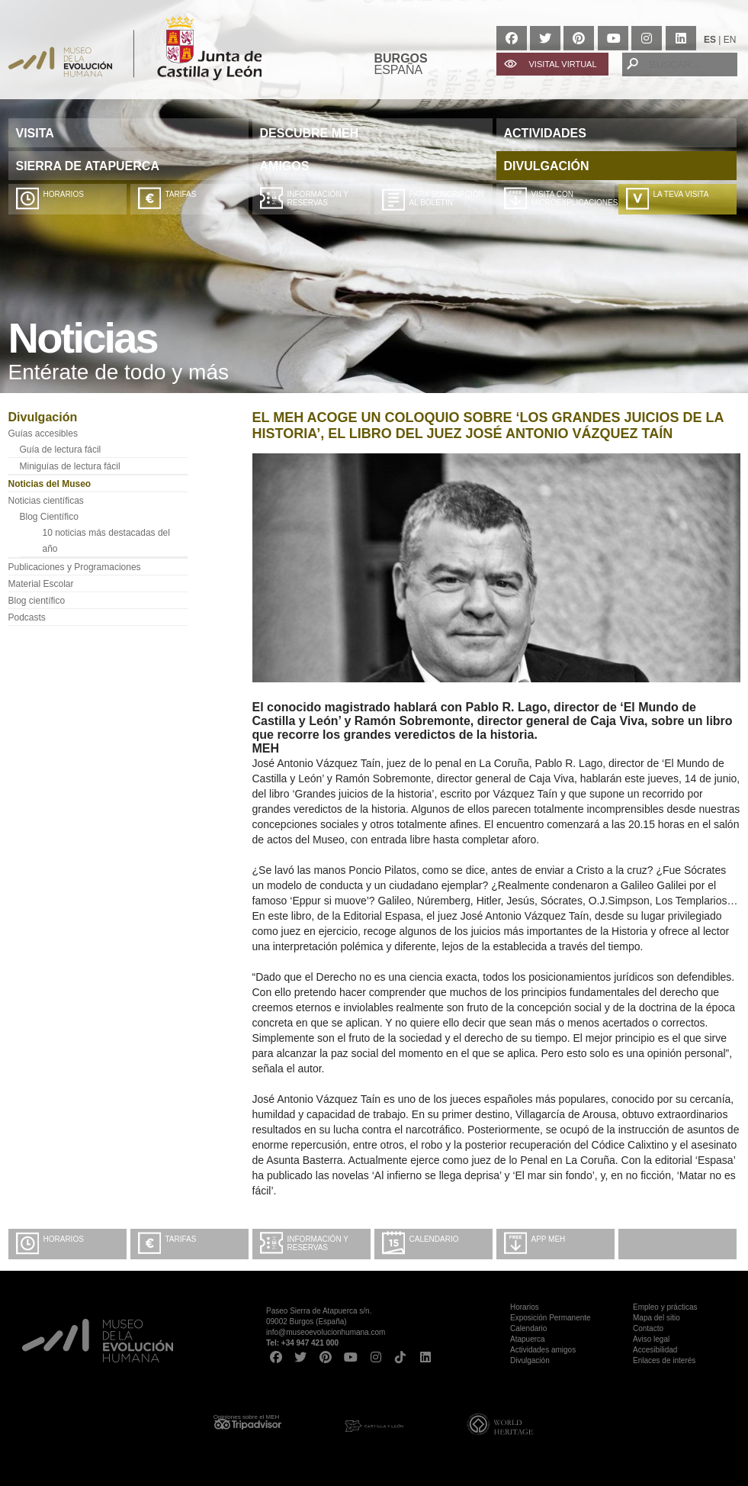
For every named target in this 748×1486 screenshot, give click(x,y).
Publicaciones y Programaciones (74, 567)
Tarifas (181, 194)
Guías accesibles (43, 433)
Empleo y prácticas (665, 1307)
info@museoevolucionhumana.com (325, 1332)
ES (710, 39)
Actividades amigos (543, 1350)
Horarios (63, 194)
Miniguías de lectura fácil (70, 466)
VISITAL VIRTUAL (563, 64)
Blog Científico (49, 516)
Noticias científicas (46, 500)
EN (730, 39)
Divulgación (530, 1360)
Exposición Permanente (550, 1318)
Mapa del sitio (656, 1318)
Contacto (648, 1328)
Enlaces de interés (664, 1360)
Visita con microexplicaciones (573, 198)
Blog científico (37, 600)
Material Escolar (41, 584)
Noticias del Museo (49, 484)
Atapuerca (527, 1339)
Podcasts (27, 617)
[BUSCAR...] (679, 64)
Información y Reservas (317, 198)
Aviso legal (651, 1339)
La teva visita (681, 194)
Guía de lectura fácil (60, 449)
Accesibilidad (655, 1350)
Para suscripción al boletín (446, 198)
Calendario (434, 1239)
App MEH (548, 1239)
